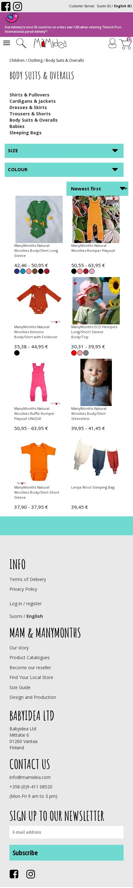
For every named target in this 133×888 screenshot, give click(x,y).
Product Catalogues (29, 657)
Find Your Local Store (31, 677)
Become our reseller (30, 667)
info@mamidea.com (30, 777)
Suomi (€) (104, 6)
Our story (19, 648)
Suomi (15, 616)
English (34, 616)
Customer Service (81, 6)
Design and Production (32, 697)
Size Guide (20, 687)
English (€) (123, 6)
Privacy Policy (23, 589)
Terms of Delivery (27, 579)
